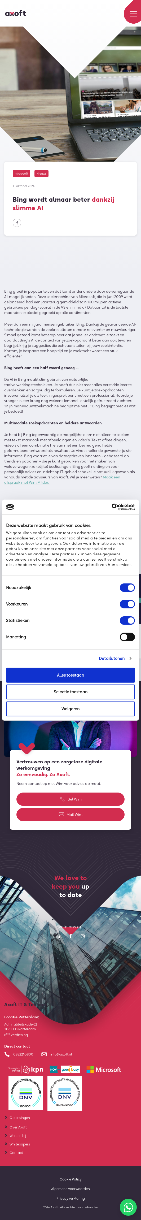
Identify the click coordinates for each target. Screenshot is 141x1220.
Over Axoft (18, 1127)
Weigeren (70, 708)
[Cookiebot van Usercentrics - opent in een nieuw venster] (112, 507)
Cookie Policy (71, 1179)
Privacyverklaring (70, 1198)
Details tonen (112, 658)
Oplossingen (20, 1117)
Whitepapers (20, 1144)
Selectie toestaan (70, 691)
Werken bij (18, 1136)
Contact (16, 1152)
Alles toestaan (70, 674)
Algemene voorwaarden (70, 1189)
